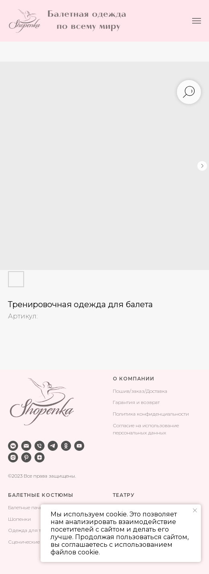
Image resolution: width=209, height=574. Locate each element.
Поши (120, 391)
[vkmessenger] (13, 446)
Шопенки (19, 519)
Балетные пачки (27, 507)
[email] (26, 446)
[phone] (39, 446)
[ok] (66, 446)
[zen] (39, 457)
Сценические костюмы (35, 542)
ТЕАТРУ (123, 495)
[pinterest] (26, 457)
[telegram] (53, 446)
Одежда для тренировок (37, 530)
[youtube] (79, 446)
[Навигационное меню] (196, 21)
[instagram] (13, 457)
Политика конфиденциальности (151, 414)
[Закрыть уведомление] (195, 510)
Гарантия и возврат (136, 402)
